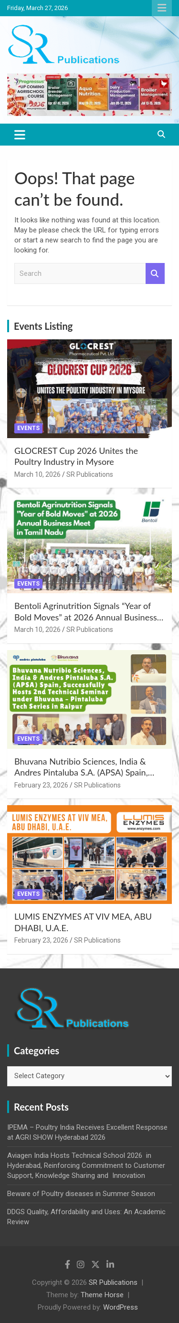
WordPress (120, 1307)
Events (28, 428)
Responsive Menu (162, 8)
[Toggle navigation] (19, 135)
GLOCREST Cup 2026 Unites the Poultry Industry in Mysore (76, 456)
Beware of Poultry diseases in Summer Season (81, 1193)
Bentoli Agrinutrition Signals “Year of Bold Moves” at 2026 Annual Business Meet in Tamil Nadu (85, 616)
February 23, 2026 (41, 785)
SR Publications (89, 474)
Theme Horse (102, 1295)
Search (155, 273)
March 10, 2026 (37, 474)
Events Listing (43, 326)
